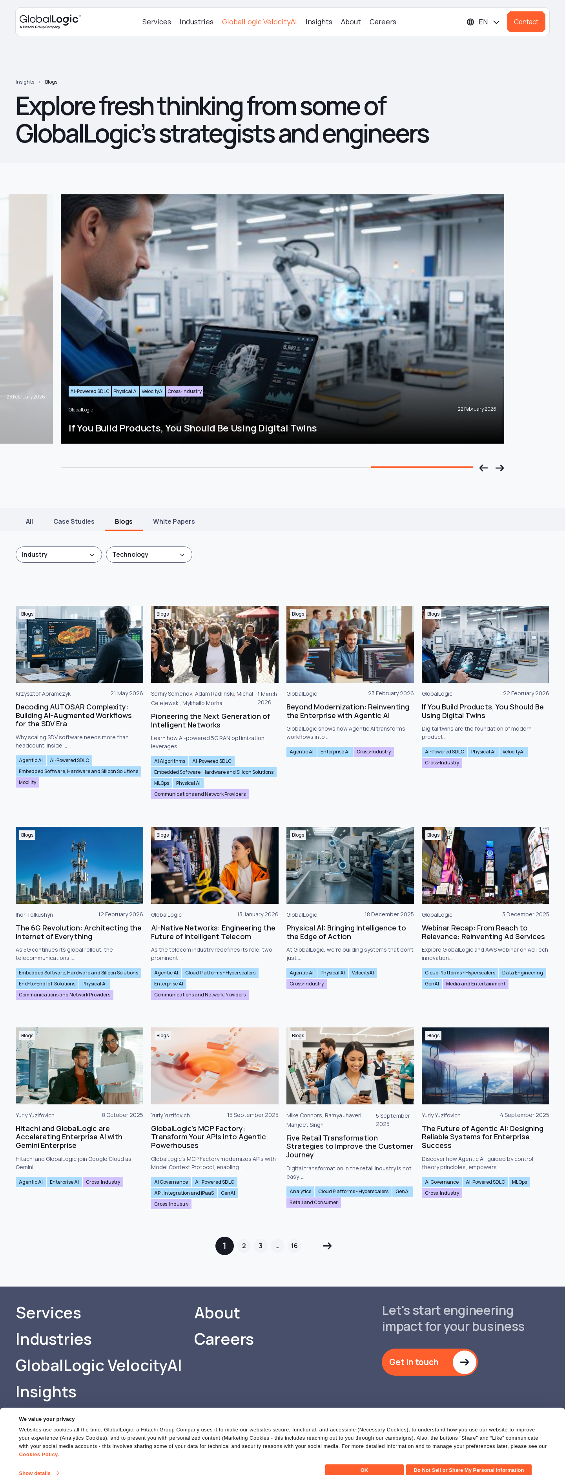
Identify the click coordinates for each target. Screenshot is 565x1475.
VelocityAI (514, 751)
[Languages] (483, 22)
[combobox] (59, 554)
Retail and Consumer (314, 1202)
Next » (327, 1246)
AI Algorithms (169, 761)
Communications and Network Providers (200, 794)
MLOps (161, 783)
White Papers (174, 521)
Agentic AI (31, 760)
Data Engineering (522, 972)
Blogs (51, 82)
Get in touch (414, 1361)
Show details (35, 1464)
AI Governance (171, 1182)
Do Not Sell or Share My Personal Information (469, 1461)
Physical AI (188, 783)
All (29, 521)
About (351, 21)
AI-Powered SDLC (69, 760)
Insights (319, 21)
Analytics (300, 1191)
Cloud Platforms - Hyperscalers (220, 972)
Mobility (27, 782)
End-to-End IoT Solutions (47, 983)
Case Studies (74, 521)
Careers (383, 21)
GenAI (432, 983)
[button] (483, 468)
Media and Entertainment (475, 983)
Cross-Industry (374, 751)
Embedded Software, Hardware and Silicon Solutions (78, 771)
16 (294, 1245)
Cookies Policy (38, 1445)
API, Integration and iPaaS (184, 1193)
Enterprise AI (335, 751)
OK (364, 1461)
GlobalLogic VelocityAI (259, 21)
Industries (196, 21)
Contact (526, 21)
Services (156, 21)
